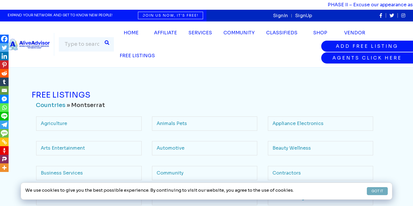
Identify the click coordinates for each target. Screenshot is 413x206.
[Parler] (4, 159)
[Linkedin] (4, 56)
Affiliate (165, 33)
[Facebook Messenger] (4, 99)
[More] (4, 167)
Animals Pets (172, 123)
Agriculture (54, 123)
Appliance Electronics (298, 123)
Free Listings (137, 56)
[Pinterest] (4, 64)
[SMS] (4, 133)
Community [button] (239, 33)
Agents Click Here (367, 58)
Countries (50, 105)
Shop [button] (320, 33)
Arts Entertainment (63, 148)
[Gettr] (4, 150)
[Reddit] (4, 73)
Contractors (286, 173)
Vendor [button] (354, 33)
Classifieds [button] (281, 33)
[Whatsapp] (4, 107)
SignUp (303, 16)
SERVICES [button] (200, 33)
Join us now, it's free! (170, 15)
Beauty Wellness (291, 148)
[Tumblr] (4, 82)
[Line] (4, 116)
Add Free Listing (367, 46)
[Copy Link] (4, 142)
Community (170, 173)
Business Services (62, 173)
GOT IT (377, 191)
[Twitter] (4, 47)
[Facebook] (4, 39)
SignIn (280, 16)
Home (131, 33)
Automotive (170, 148)
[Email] (4, 90)
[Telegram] (4, 124)
